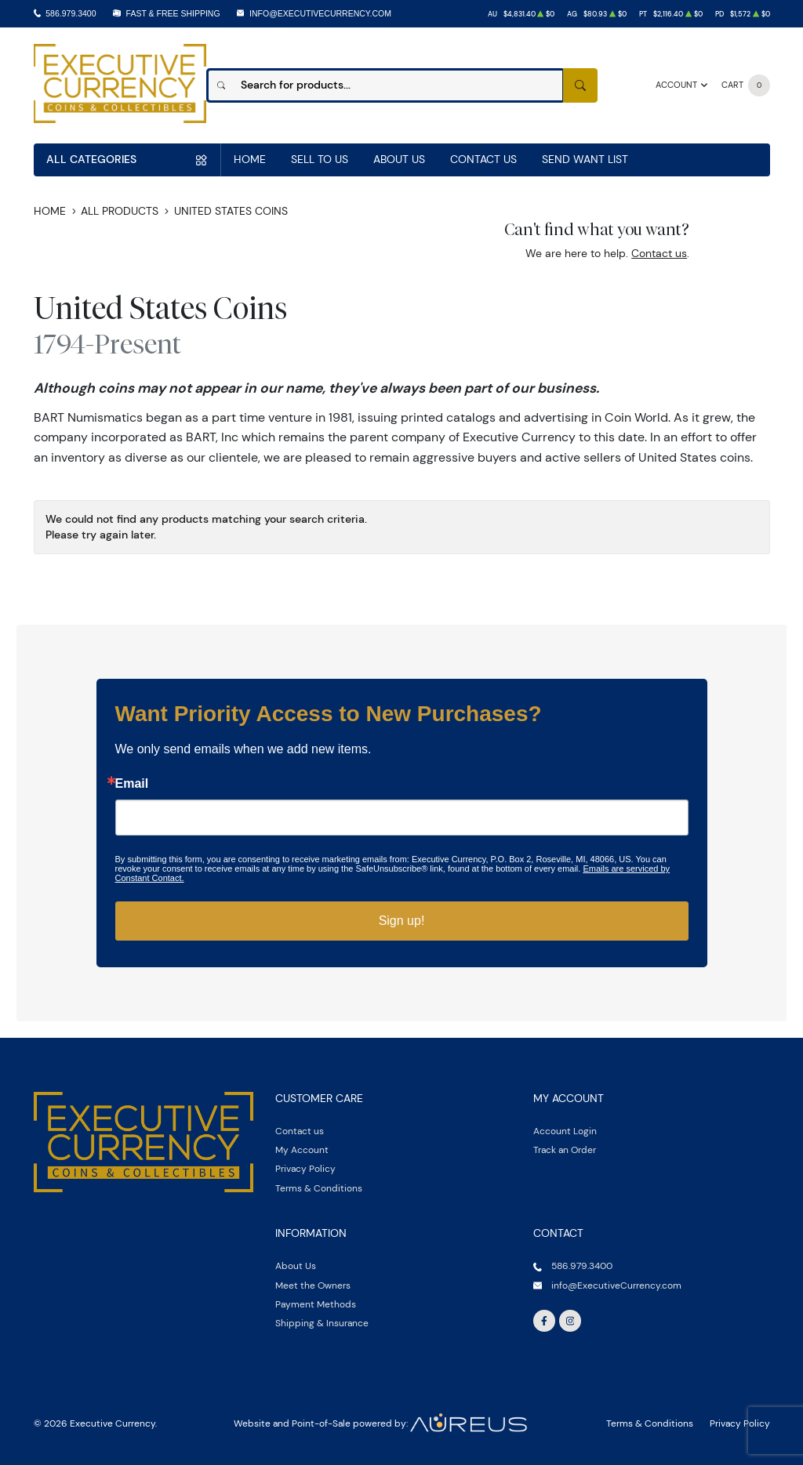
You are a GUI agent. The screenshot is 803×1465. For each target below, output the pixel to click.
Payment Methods (315, 1304)
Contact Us (483, 159)
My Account (302, 1149)
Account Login (565, 1131)
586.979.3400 (70, 13)
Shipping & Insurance (322, 1323)
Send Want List (585, 159)
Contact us (659, 253)
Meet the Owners (313, 1285)
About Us (399, 159)
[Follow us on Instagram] (570, 1321)
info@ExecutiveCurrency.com (320, 13)
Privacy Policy (305, 1168)
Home (250, 159)
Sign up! (402, 920)
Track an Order (564, 1149)
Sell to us (319, 159)
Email (132, 784)
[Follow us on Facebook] (544, 1321)
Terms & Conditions (318, 1188)
